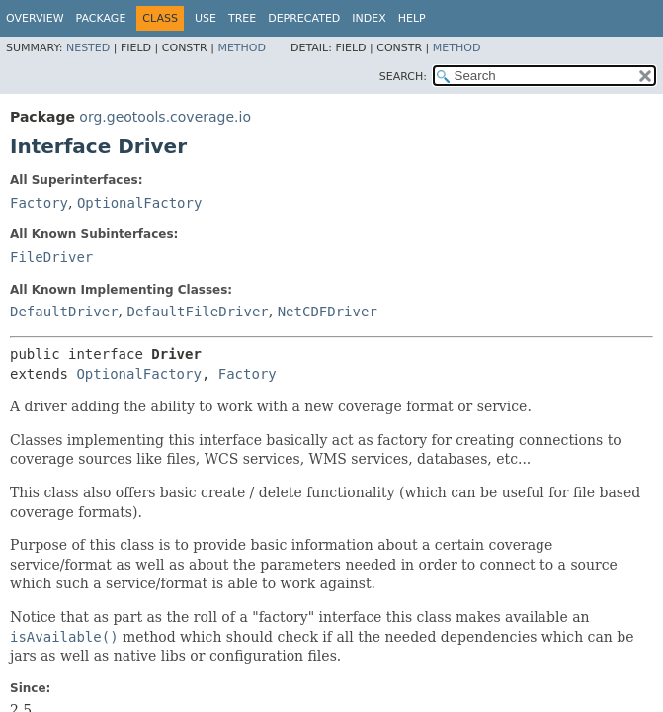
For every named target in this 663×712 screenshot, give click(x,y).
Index (368, 18)
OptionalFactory (139, 203)
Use (205, 18)
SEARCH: (403, 76)
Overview (35, 18)
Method (241, 48)
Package (101, 18)
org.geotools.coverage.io (165, 117)
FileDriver (51, 257)
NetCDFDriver (327, 311)
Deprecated (304, 18)
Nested (88, 48)
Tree (242, 18)
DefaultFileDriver (197, 311)
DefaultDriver (64, 311)
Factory (39, 203)
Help (412, 18)
